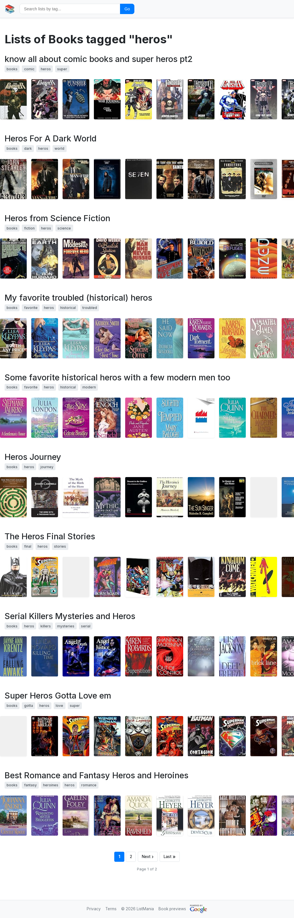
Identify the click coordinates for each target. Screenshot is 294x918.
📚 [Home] (10, 9)
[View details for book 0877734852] (169, 497)
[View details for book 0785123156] (107, 99)
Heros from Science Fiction (57, 218)
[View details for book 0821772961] (232, 656)
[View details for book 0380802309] (76, 338)
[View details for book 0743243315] (263, 656)
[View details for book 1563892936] (201, 736)
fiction (29, 228)
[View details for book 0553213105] (138, 418)
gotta (28, 705)
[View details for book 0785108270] (138, 577)
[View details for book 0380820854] (232, 418)
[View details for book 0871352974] (107, 577)
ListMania (145, 909)
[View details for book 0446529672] (201, 656)
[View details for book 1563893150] (44, 577)
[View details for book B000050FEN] (138, 179)
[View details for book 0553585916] (263, 418)
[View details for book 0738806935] (232, 258)
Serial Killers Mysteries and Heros (70, 616)
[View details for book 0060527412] (107, 338)
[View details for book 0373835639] (201, 816)
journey (46, 467)
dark (28, 148)
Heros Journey (33, 457)
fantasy (30, 785)
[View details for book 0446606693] (232, 577)
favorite (31, 308)
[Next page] (148, 857)
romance (88, 785)
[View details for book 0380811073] (13, 338)
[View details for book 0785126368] (263, 99)
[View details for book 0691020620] (232, 497)
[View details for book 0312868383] (76, 258)
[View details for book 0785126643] (169, 99)
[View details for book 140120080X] (13, 736)
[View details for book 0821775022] (169, 338)
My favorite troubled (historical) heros (78, 298)
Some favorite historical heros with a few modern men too (117, 377)
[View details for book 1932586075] (76, 656)
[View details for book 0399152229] (13, 656)
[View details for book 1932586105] (107, 656)
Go (127, 9)
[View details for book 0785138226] (76, 99)
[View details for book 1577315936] (44, 497)
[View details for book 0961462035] (263, 497)
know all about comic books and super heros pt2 (99, 59)
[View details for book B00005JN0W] (76, 179)
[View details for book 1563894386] (263, 736)
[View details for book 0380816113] (138, 338)
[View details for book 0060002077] (13, 418)
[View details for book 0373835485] (169, 816)
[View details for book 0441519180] (138, 258)
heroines (50, 785)
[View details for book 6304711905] (232, 179)
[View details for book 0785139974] (138, 99)
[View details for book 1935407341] (201, 497)
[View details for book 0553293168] (138, 816)
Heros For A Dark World (50, 138)
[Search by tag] (70, 9)
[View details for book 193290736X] (13, 497)
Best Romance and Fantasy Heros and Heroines (96, 775)
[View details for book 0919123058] (138, 497)
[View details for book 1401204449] (13, 577)
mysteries (65, 626)
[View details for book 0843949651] (232, 816)
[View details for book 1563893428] (201, 577)
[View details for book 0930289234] (263, 577)
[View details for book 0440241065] (169, 418)
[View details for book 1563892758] (169, 736)
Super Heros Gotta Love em (58, 696)
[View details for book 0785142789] (44, 99)
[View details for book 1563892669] (138, 736)
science (64, 228)
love (59, 705)
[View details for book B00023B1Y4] (263, 179)
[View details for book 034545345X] (44, 656)
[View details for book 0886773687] (13, 179)
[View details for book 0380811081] (44, 338)
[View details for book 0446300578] (232, 338)
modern (89, 387)
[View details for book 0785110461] (169, 577)
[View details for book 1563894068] (232, 736)
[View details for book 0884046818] (44, 258)
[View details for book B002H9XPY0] (76, 497)
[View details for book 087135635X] (76, 577)
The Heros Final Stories (50, 536)
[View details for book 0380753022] (13, 816)
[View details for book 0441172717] (263, 258)
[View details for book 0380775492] (263, 338)
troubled (89, 308)
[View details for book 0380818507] (107, 418)
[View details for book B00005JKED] (201, 179)
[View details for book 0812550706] (13, 258)
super (62, 69)
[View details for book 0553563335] (263, 816)
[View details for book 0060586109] (44, 179)
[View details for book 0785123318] (232, 99)
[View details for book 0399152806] (138, 656)
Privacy (94, 909)
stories (60, 546)
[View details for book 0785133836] (13, 99)
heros (46, 69)
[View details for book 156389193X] (76, 736)
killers (45, 626)
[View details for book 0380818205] (201, 418)
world (59, 148)
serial (85, 626)
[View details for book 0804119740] (76, 816)
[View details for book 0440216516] (107, 816)
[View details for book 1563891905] (44, 736)
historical (68, 308)
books (12, 69)
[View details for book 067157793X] (107, 258)
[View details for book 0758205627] (169, 656)
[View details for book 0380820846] (44, 816)
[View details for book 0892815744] (107, 497)
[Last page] (170, 857)
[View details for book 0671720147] (201, 258)
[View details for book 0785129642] (201, 99)
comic (29, 69)
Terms (111, 909)
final (27, 546)
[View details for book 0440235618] (44, 418)
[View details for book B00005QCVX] (107, 179)
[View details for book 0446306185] (201, 338)
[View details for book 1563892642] (107, 736)
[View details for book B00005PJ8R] (169, 179)
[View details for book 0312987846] (76, 418)
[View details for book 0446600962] (169, 258)
